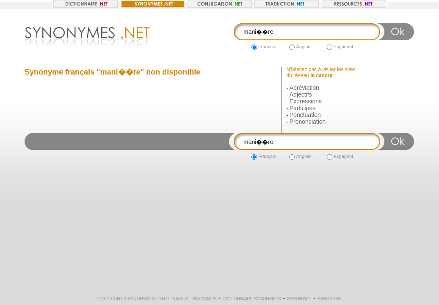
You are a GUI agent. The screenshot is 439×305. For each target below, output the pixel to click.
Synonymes (141, 299)
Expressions (306, 101)
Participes (302, 108)
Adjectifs (301, 94)
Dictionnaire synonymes (252, 299)
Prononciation (308, 121)
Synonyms (330, 299)
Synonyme (299, 299)
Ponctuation (305, 114)
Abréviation (304, 87)
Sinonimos (204, 299)
